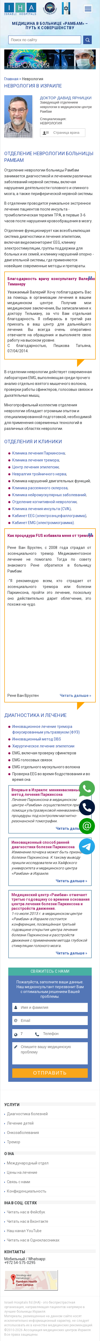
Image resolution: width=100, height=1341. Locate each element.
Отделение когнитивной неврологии (44, 502)
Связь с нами (18, 1182)
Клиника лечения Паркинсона (38, 453)
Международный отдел (28, 1163)
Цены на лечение (22, 1172)
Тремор (13, 1142)
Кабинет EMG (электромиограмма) (43, 523)
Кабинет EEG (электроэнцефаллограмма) (49, 516)
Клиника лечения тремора (35, 460)
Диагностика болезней (27, 1114)
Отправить (50, 1073)
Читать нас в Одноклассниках (33, 1240)
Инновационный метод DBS (36, 739)
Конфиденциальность (26, 1191)
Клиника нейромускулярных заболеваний (49, 495)
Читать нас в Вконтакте (27, 1221)
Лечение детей (20, 1123)
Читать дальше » (75, 695)
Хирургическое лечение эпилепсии (43, 746)
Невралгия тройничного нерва (39, 474)
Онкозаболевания (23, 1132)
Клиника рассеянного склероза (39, 488)
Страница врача (66, 133)
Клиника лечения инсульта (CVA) (41, 509)
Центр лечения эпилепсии (35, 467)
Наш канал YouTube (24, 1231)
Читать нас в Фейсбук (26, 1212)
